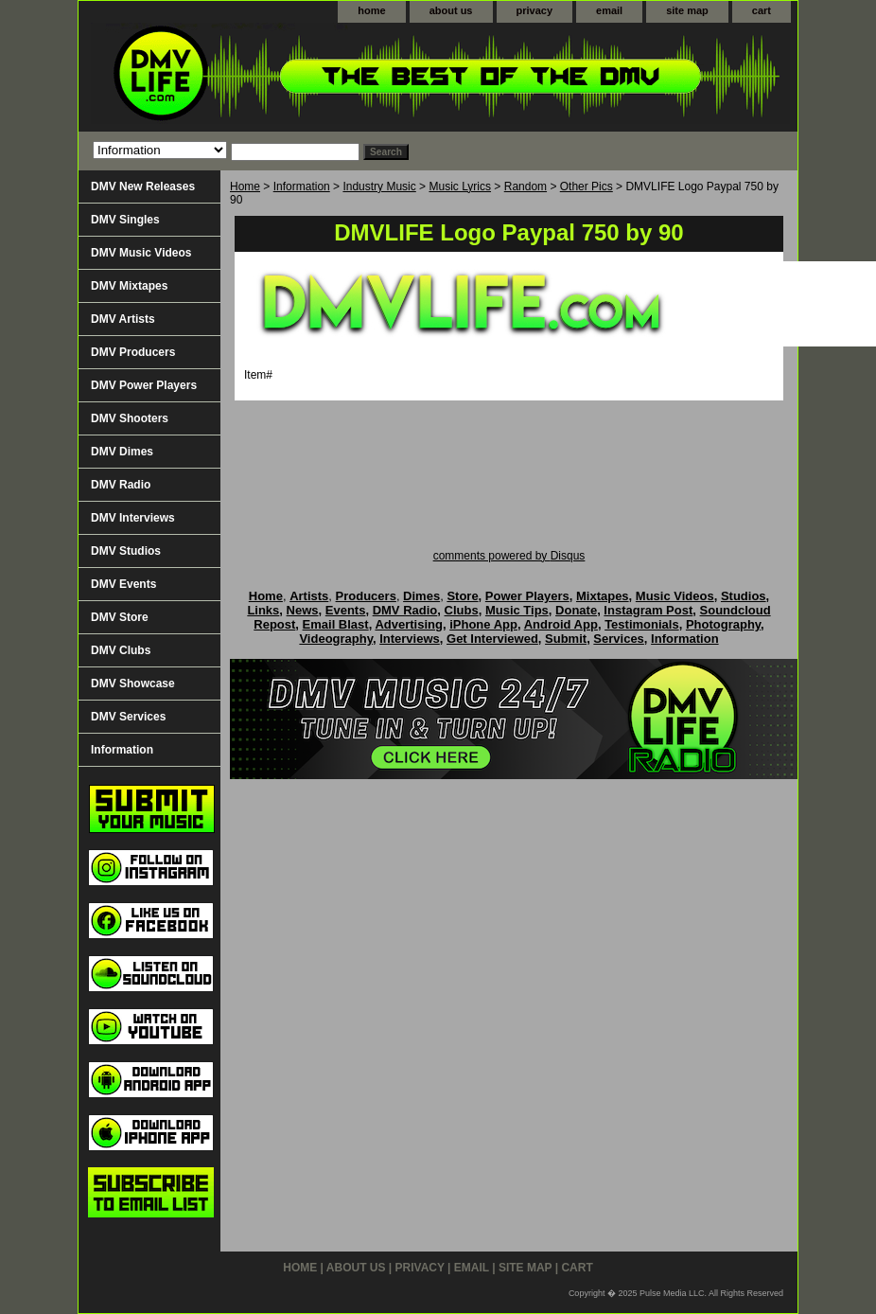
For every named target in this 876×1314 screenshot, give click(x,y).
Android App (561, 624)
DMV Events (123, 584)
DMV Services (128, 716)
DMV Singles (125, 219)
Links (263, 610)
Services (618, 638)
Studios (743, 596)
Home (245, 186)
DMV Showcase (133, 683)
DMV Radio (120, 484)
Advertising (409, 624)
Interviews (409, 638)
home (371, 10)
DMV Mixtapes (129, 286)
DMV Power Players (144, 385)
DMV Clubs (120, 650)
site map (687, 10)
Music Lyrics (460, 186)
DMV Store (120, 617)
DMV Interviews (133, 517)
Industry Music (378, 186)
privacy (535, 10)
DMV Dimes (122, 451)
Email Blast (336, 624)
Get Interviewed (492, 638)
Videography (336, 638)
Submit (566, 638)
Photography (723, 624)
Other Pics (586, 186)
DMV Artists (123, 319)
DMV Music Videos (141, 252)
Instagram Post (648, 610)
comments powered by (509, 555)
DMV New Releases (143, 186)
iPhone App (483, 624)
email (609, 10)
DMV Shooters (129, 418)
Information (301, 186)
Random (525, 186)
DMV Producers (133, 352)
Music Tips (517, 610)
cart (761, 10)
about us (451, 10)
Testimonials (641, 624)
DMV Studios (126, 551)
